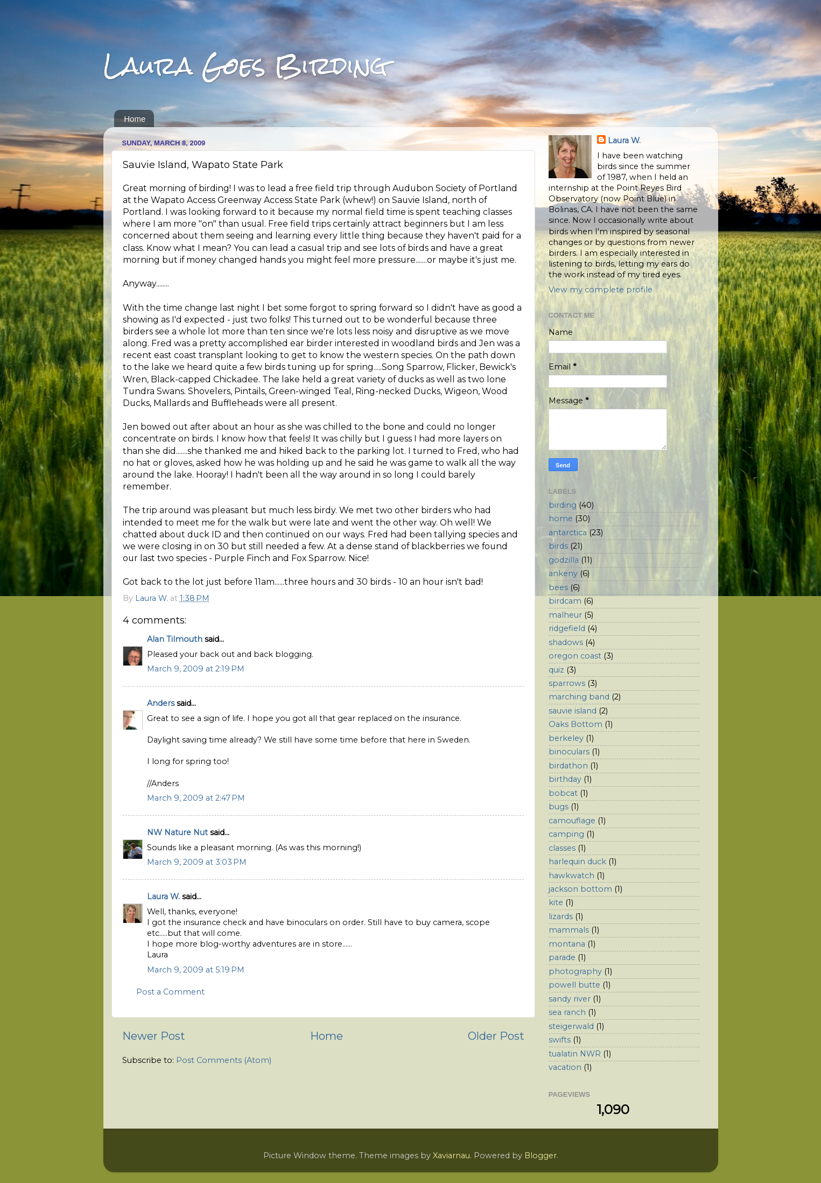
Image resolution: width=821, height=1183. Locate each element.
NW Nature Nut (177, 832)
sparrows (567, 683)
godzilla (564, 560)
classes (562, 848)
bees (558, 587)
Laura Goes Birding (245, 65)
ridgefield (567, 628)
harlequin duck (577, 861)
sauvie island (573, 711)
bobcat (563, 793)
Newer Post (153, 1035)
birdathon (568, 766)
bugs (559, 806)
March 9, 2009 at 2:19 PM (195, 669)
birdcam (565, 601)
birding (563, 505)
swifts (560, 1040)
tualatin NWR (575, 1054)
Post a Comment (170, 992)
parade (562, 957)
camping (566, 834)
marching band (579, 697)
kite (556, 902)
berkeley (566, 738)
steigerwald (571, 1026)
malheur (565, 615)
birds (558, 546)
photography (575, 971)
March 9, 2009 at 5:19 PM (195, 970)
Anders (160, 703)
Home (134, 118)
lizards (561, 916)
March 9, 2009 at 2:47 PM (196, 798)
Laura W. (163, 896)
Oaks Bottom (575, 724)
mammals (569, 930)
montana (567, 944)
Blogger (540, 1155)
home (561, 518)
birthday (565, 779)
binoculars (569, 752)
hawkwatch (571, 875)
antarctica (568, 532)
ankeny (563, 573)
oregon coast (575, 656)
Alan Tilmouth (174, 639)
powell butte (574, 985)
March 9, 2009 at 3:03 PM (197, 862)
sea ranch (567, 1012)
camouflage (572, 820)
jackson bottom (580, 889)
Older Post (496, 1035)
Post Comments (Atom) (223, 1060)
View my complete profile (600, 290)
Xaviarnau (451, 1155)
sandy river (570, 999)
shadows (566, 642)
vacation (565, 1067)
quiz (556, 670)
